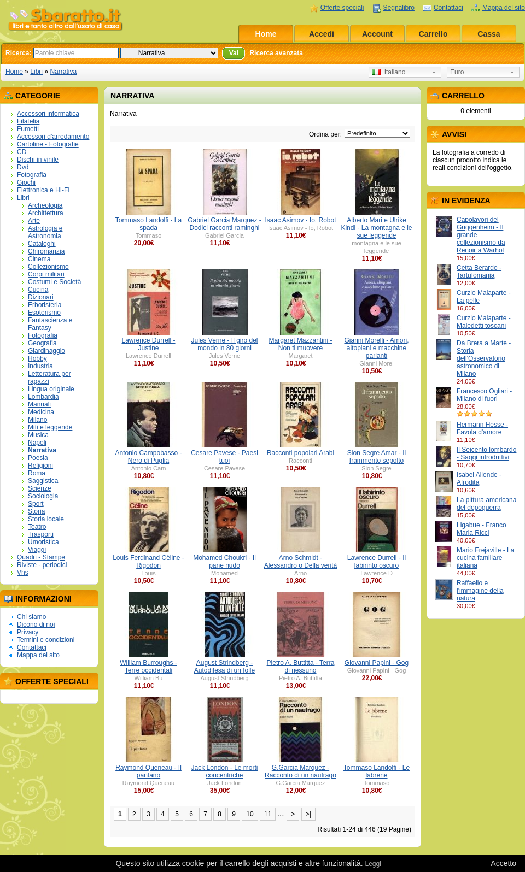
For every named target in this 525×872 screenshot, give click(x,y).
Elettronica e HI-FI (43, 190)
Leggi (373, 864)
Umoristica (43, 542)
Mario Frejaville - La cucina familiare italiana (485, 557)
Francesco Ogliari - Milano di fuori (484, 395)
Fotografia (31, 175)
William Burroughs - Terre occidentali (148, 666)
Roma (36, 473)
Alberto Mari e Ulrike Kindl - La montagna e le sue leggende (376, 227)
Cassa (488, 34)
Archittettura (45, 213)
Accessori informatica (48, 113)
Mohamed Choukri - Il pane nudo (224, 561)
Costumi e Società (54, 282)
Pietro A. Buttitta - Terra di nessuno (301, 666)
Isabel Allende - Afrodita (479, 478)
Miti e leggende (50, 427)
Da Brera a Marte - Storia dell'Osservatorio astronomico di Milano (484, 358)
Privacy (27, 632)
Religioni (40, 465)
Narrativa (63, 71)
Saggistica (43, 481)
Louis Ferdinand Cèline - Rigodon (148, 561)
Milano (37, 419)
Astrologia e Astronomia (45, 232)
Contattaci (448, 7)
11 (267, 814)
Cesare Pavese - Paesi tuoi (224, 456)
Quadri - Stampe (41, 557)
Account (377, 34)
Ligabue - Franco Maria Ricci (481, 529)
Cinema (39, 259)
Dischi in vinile (38, 159)
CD (21, 152)
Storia (36, 511)
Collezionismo (48, 266)
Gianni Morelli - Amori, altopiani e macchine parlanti (376, 348)
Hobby (37, 358)
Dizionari (41, 297)
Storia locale (46, 519)
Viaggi (37, 549)
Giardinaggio (46, 351)
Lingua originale (51, 389)
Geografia (42, 343)
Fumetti (28, 129)
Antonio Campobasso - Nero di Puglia (148, 456)
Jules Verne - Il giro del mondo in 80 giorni (224, 344)
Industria (40, 366)
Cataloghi (42, 244)
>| (308, 814)
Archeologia (45, 205)
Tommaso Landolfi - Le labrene (376, 771)
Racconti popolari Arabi (300, 453)
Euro (457, 72)
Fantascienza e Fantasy (50, 324)
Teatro (37, 527)
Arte (34, 221)
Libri (36, 71)
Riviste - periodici (42, 565)
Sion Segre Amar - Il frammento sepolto (376, 456)
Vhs (22, 572)
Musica (38, 435)
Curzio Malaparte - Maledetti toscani (484, 321)
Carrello (433, 34)
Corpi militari (46, 274)
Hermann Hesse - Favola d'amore (482, 428)
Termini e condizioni (45, 640)
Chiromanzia (46, 251)
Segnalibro (399, 7)
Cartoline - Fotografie (48, 144)
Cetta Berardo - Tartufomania (479, 271)
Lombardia (43, 396)
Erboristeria (44, 305)
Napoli (37, 442)
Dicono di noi (36, 624)
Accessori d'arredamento (53, 136)
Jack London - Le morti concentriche (224, 771)
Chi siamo (31, 617)
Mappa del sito (503, 7)
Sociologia (43, 496)
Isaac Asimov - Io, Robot (300, 220)
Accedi (321, 34)
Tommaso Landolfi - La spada (148, 224)
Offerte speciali (342, 7)
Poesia (38, 458)
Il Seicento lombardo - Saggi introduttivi (486, 453)
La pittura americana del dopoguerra (486, 503)
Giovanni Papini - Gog (377, 663)
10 (249, 814)
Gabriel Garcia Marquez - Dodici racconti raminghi (224, 224)
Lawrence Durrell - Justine (148, 344)
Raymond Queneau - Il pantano (148, 771)
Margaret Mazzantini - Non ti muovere (300, 344)
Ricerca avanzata (275, 53)
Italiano (388, 72)
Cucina (38, 289)
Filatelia (28, 121)
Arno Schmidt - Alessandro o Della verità (300, 561)
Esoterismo (44, 312)
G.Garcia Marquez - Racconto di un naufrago (300, 771)
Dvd (22, 167)
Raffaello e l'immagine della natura (480, 590)
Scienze (39, 488)
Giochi (26, 182)
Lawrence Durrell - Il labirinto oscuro (376, 561)
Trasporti (41, 534)
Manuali (39, 404)
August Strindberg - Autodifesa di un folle (224, 666)
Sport (36, 504)
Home (266, 34)
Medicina (41, 412)
